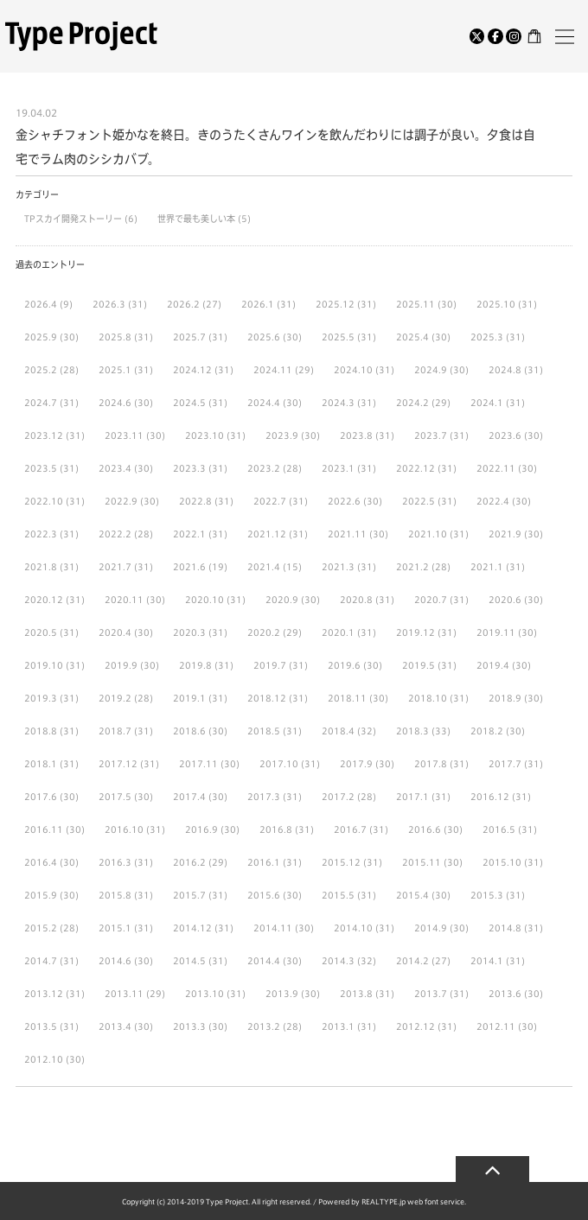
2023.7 (430, 435)
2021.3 (338, 567)
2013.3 (189, 1026)
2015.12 (341, 862)
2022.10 (43, 501)
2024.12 (192, 370)
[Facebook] (495, 36)
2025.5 (338, 337)
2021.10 (427, 534)
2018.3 (412, 731)
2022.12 (415, 468)
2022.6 (344, 501)
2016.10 (124, 829)
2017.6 (40, 797)
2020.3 (189, 632)
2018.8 (40, 731)
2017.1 (412, 797)
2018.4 (338, 731)
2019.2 (115, 698)
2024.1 (486, 403)
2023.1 (338, 468)
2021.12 (266, 534)
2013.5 (40, 1026)
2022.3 (40, 534)
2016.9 (201, 829)
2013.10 (204, 994)
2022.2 (115, 534)
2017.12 (118, 764)
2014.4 (263, 961)
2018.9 (505, 698)
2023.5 (40, 468)
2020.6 (505, 600)
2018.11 (347, 698)
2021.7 (115, 567)
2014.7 (40, 961)
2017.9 (356, 764)
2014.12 (192, 928)
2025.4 (412, 337)
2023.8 (356, 435)
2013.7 (430, 994)
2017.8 (430, 764)
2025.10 (495, 304)
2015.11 (421, 862)
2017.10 (278, 764)
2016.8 (275, 829)
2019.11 (495, 632)
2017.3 (263, 797)
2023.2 (263, 468)
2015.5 (338, 895)
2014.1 (486, 961)
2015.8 (115, 895)
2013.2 (263, 1026)
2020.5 (40, 632)
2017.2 (338, 797)
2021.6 (189, 567)
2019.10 (43, 665)
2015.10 (502, 862)
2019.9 (121, 665)
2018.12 (266, 698)
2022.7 (269, 501)
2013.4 (115, 1026)
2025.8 (115, 337)
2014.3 (338, 961)
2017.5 (115, 797)
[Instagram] (513, 36)
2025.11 (415, 304)
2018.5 (263, 731)
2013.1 (338, 1026)
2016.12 (489, 797)
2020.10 (204, 600)
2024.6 (115, 403)
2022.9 (121, 501)
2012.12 (415, 1026)
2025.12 (335, 304)
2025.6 (263, 337)
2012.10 (43, 1059)
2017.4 (189, 797)
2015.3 (486, 895)
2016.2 (189, 862)
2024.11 (272, 370)
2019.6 (344, 665)
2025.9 (40, 337)
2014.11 (272, 928)
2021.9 (505, 534)
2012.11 (495, 1026)
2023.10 (204, 435)
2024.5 (189, 403)
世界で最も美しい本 (197, 219)
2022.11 (495, 468)
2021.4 (263, 567)
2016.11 (43, 829)
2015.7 (189, 895)
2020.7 (430, 600)
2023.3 (189, 468)
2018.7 (115, 731)
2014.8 (505, 928)
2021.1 (486, 567)
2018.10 (427, 698)
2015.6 (263, 895)
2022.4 (492, 501)
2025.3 (486, 337)
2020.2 (263, 632)
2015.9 (40, 895)
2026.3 (109, 304)
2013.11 (124, 994)
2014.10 (353, 928)
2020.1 (338, 632)
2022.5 (418, 501)
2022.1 (189, 534)
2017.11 (198, 764)
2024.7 (40, 403)
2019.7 (269, 665)
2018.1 (40, 764)
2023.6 (505, 435)
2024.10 (353, 370)
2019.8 (195, 665)
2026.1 (257, 304)
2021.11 (347, 534)
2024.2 (412, 403)
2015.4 (412, 895)
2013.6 (505, 994)
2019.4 (492, 665)
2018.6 (189, 731)
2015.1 (115, 928)
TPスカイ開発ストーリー (74, 219)
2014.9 (430, 928)
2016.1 (263, 862)
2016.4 (40, 862)
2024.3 (338, 403)
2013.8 (356, 994)
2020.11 (124, 600)
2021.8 (40, 567)
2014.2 (412, 961)
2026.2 (183, 304)
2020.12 (43, 600)
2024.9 (430, 370)
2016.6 (424, 829)
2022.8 (195, 501)
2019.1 (189, 698)
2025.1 (115, 370)
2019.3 (40, 698)
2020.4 (115, 632)
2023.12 (43, 435)
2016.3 (115, 862)
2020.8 (356, 600)
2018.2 (486, 731)
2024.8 (505, 370)
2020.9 (281, 600)
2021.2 (412, 567)
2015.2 (40, 928)
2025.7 (189, 337)
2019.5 (418, 665)
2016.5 (499, 829)
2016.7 (350, 829)
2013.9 (281, 994)
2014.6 (115, 961)
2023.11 (124, 435)
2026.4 (40, 304)
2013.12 (43, 994)
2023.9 (281, 435)
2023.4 (115, 468)
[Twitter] (477, 36)
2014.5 (189, 961)
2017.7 (505, 764)
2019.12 (415, 632)
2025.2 (40, 370)
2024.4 (263, 403)
